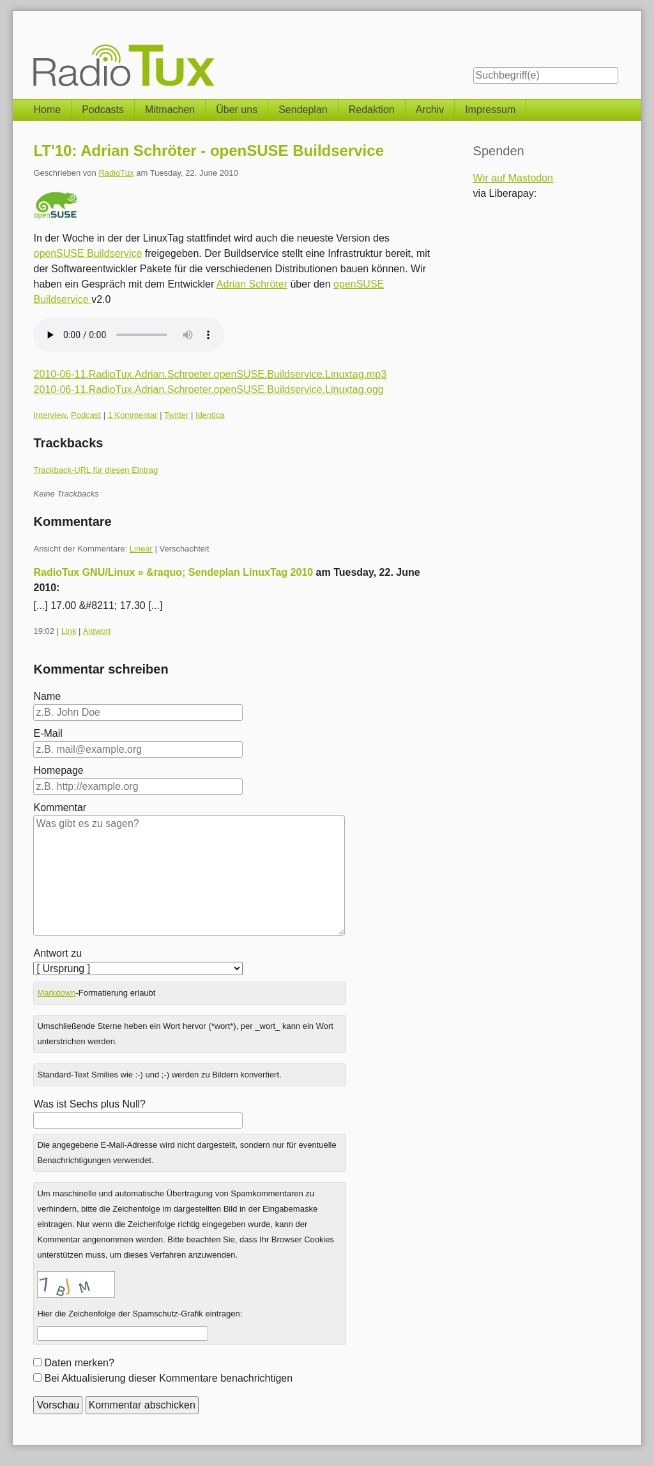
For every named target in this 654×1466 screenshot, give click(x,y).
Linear (141, 548)
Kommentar (59, 807)
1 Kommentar (133, 415)
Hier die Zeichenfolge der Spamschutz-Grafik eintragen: (139, 1313)
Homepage (58, 770)
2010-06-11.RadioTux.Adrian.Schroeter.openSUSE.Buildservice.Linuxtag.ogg (208, 389)
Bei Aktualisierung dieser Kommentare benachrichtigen (168, 1378)
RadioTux (115, 173)
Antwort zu (57, 953)
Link (69, 631)
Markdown (56, 993)
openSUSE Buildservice (87, 253)
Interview (49, 415)
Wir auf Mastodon (513, 178)
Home (47, 109)
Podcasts (103, 109)
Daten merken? (79, 1362)
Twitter (176, 415)
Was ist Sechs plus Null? (89, 1104)
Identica (210, 415)
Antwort (96, 631)
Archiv (430, 109)
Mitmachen (170, 109)
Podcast (86, 415)
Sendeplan (303, 109)
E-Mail (47, 733)
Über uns (236, 109)
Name (47, 696)
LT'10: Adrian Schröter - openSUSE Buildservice (208, 150)
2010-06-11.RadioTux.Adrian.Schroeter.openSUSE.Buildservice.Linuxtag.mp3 (209, 374)
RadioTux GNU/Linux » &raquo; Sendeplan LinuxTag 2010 (173, 572)
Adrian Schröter (252, 284)
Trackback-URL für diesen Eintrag (95, 470)
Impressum (490, 109)
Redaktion (372, 109)
